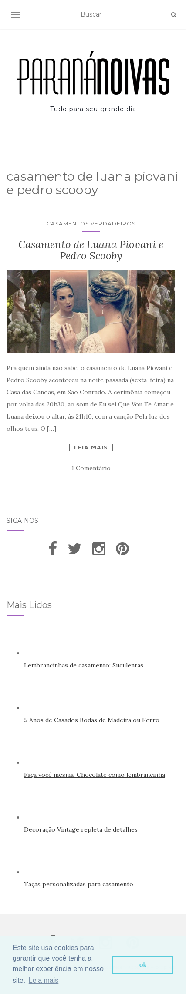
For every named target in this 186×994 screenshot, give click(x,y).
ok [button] (143, 964)
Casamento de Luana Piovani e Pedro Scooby (90, 250)
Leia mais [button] (43, 980)
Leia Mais (91, 447)
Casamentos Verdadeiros (91, 223)
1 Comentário (91, 468)
